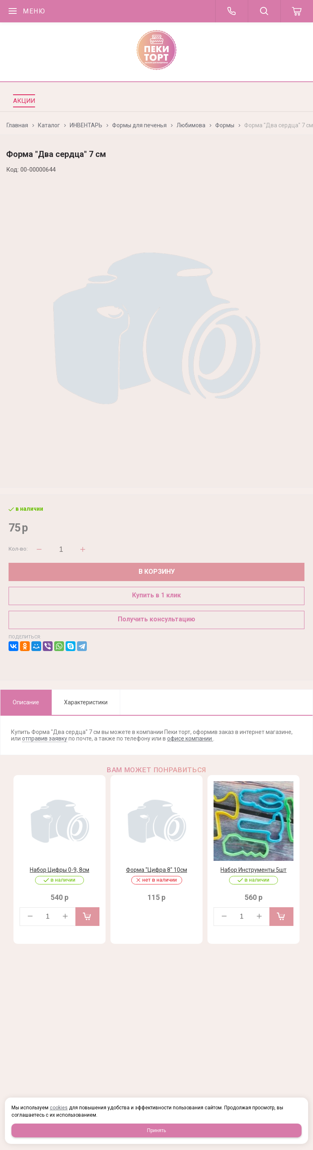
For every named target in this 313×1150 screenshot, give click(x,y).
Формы (224, 125)
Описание (26, 702)
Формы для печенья (139, 125)
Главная (17, 125)
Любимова (190, 125)
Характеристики (86, 702)
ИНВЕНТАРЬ (86, 125)
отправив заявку (44, 738)
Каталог (49, 125)
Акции (24, 101)
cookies (59, 1108)
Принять (156, 1130)
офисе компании (190, 738)
